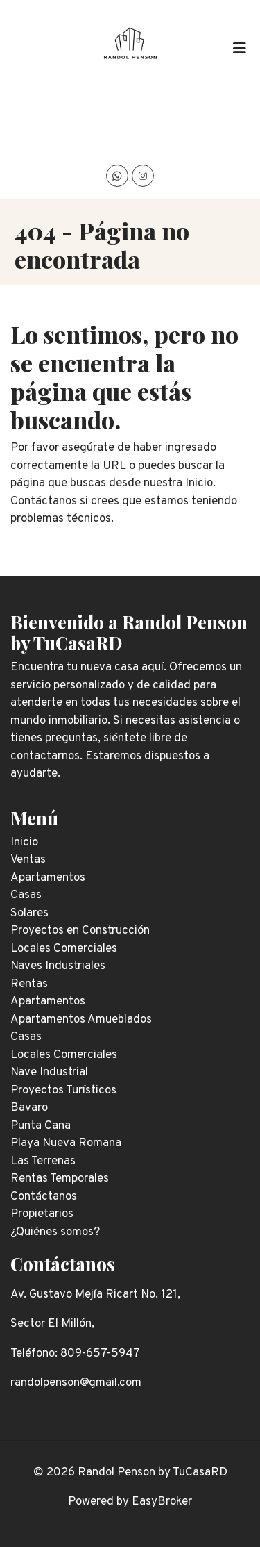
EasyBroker (162, 1501)
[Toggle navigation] (239, 48)
